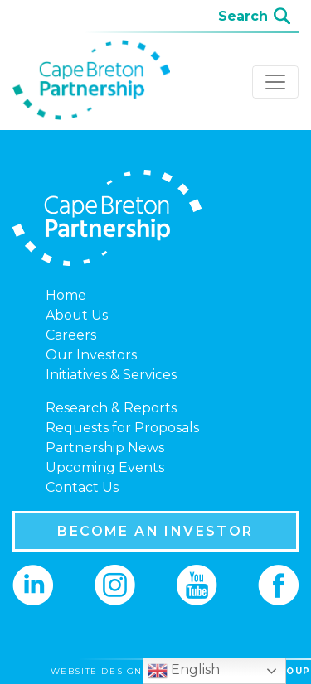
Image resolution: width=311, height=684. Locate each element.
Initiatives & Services (111, 375)
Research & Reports (111, 408)
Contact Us (82, 487)
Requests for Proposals (122, 428)
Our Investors (91, 355)
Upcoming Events (105, 467)
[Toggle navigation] (275, 82)
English (184, 671)
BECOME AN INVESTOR (155, 531)
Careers (71, 335)
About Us (77, 315)
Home (66, 295)
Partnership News (105, 447)
